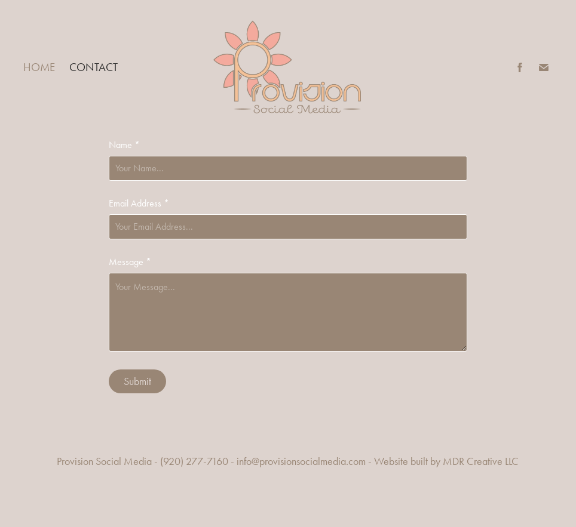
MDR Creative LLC (481, 461)
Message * (130, 262)
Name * (124, 145)
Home (39, 67)
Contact (93, 67)
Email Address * (139, 203)
